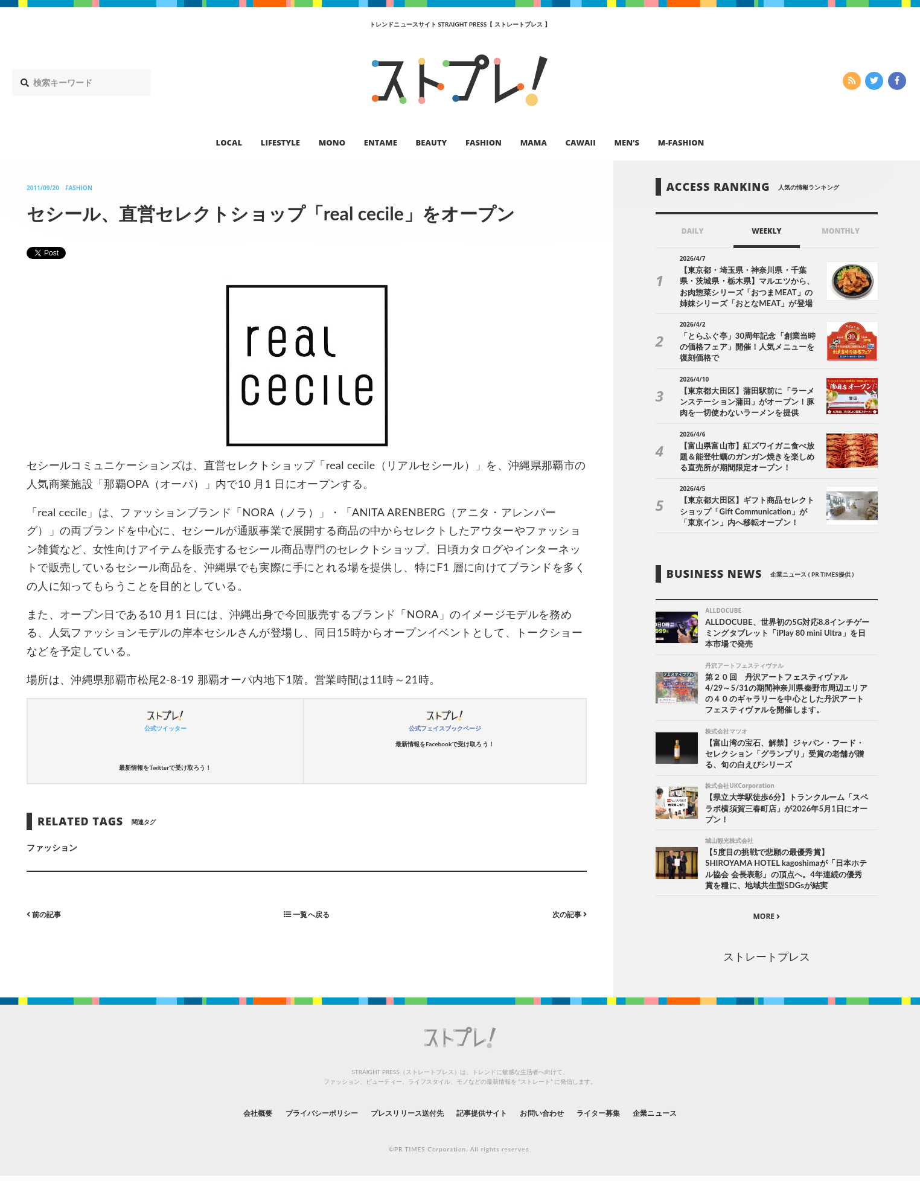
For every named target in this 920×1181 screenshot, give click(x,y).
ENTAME (380, 142)
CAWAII (581, 142)
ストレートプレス (766, 960)
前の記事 (47, 914)
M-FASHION (681, 142)
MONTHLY (841, 231)
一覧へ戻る (306, 914)
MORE (766, 921)
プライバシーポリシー (299, 1117)
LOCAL (229, 142)
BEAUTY (431, 142)
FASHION (483, 142)
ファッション (52, 847)
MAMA (533, 142)
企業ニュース (687, 1117)
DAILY (693, 231)
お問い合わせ (555, 1117)
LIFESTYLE (280, 142)
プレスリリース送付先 (398, 1117)
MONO (332, 142)
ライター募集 (621, 1117)
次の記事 (566, 914)
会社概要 (224, 1117)
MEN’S (626, 142)
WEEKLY (766, 231)
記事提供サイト (485, 1117)
